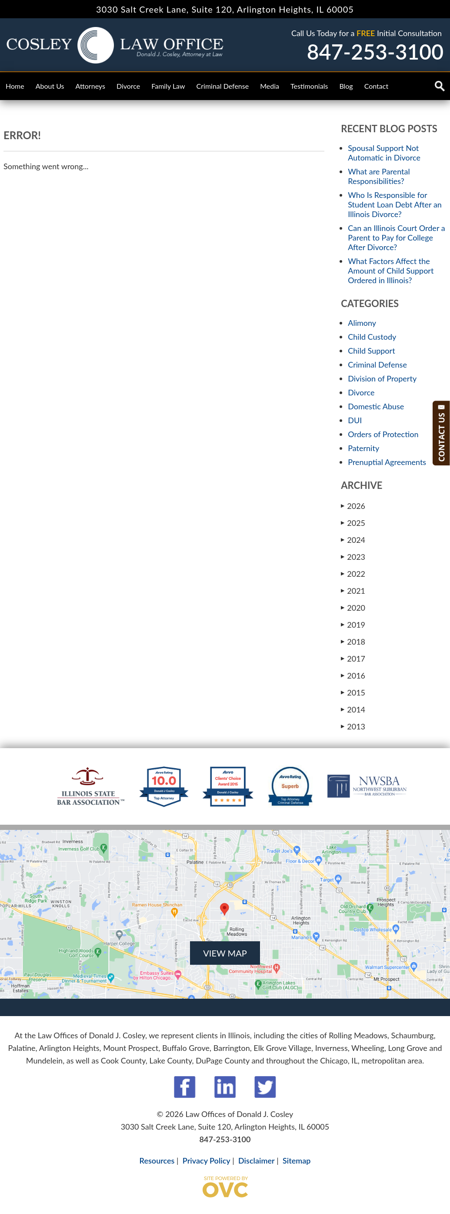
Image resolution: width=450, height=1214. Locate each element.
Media (269, 86)
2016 (353, 675)
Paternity (363, 448)
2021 (353, 591)
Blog (346, 86)
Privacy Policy (206, 1160)
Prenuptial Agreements (387, 462)
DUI (355, 420)
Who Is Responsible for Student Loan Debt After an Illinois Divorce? (395, 204)
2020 (353, 608)
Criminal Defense (223, 86)
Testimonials (309, 86)
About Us (50, 86)
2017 (353, 658)
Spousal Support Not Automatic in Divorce (384, 152)
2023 (353, 557)
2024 (353, 540)
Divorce (128, 86)
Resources (157, 1160)
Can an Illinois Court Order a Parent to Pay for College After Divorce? (396, 237)
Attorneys (90, 86)
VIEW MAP (225, 953)
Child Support (371, 350)
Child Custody (372, 336)
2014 (353, 709)
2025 (353, 523)
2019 (353, 625)
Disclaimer (256, 1160)
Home (15, 86)
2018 (353, 641)
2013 (353, 726)
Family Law (168, 86)
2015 (353, 692)
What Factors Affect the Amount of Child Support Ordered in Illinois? (390, 270)
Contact (376, 86)
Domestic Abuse (376, 406)
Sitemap (296, 1160)
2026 (353, 506)
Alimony (362, 323)
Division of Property (382, 378)
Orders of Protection (383, 434)
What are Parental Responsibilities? (379, 176)
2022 (353, 574)
